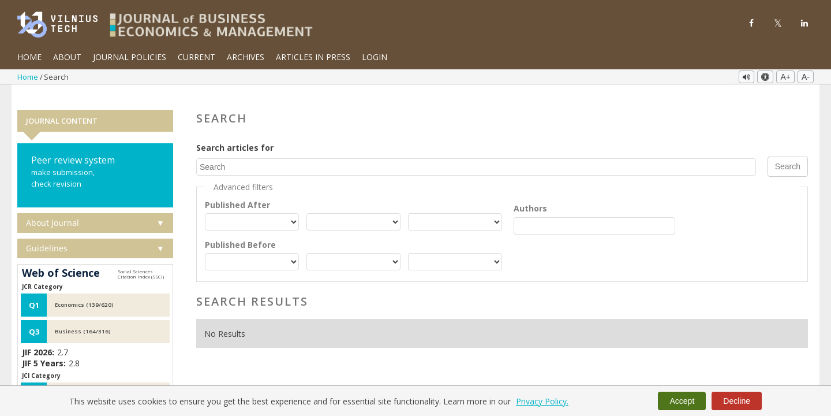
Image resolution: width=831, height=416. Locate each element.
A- (806, 76)
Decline (736, 401)
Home (29, 56)
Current (196, 56)
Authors (530, 193)
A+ (785, 76)
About (67, 56)
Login (374, 56)
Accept (681, 401)
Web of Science (61, 259)
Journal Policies (129, 56)
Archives (245, 56)
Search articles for (235, 133)
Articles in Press (313, 56)
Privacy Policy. (542, 401)
